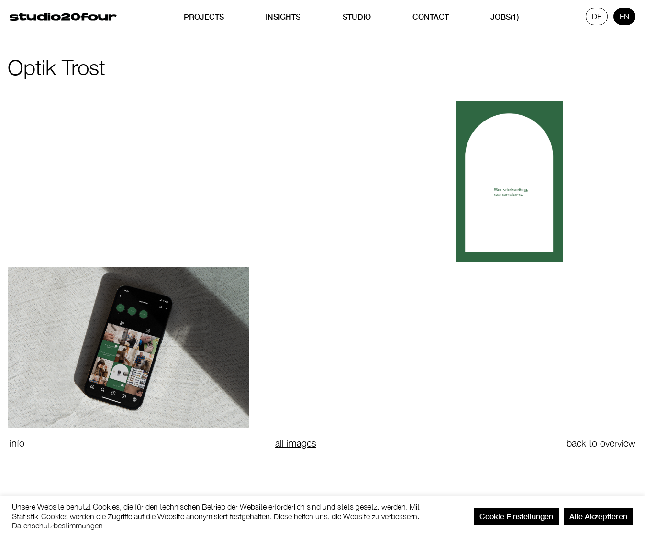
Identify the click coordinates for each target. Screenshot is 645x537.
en (624, 16)
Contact (430, 16)
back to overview (601, 443)
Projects (204, 16)
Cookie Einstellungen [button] (516, 516)
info (17, 443)
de (596, 16)
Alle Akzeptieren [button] (598, 516)
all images (295, 443)
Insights (283, 16)
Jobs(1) (504, 16)
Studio (357, 16)
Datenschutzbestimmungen (57, 525)
